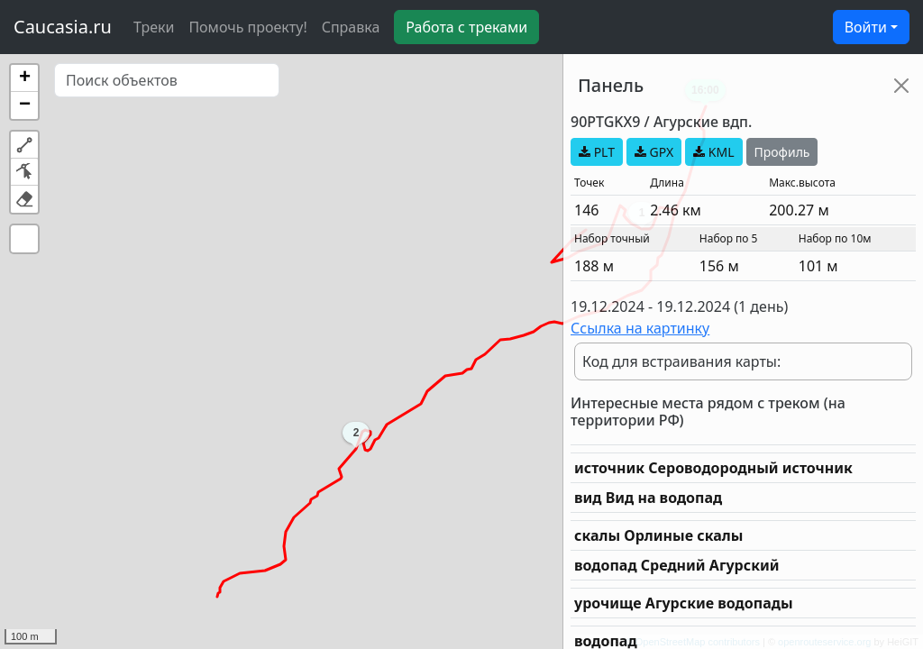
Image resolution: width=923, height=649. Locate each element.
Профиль (782, 151)
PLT (597, 151)
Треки (153, 27)
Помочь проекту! (247, 27)
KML (713, 151)
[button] (24, 78)
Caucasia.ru (63, 26)
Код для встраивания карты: (681, 361)
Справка (351, 27)
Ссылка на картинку (640, 328)
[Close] (901, 85)
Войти (866, 27)
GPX (654, 151)
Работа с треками (466, 27)
